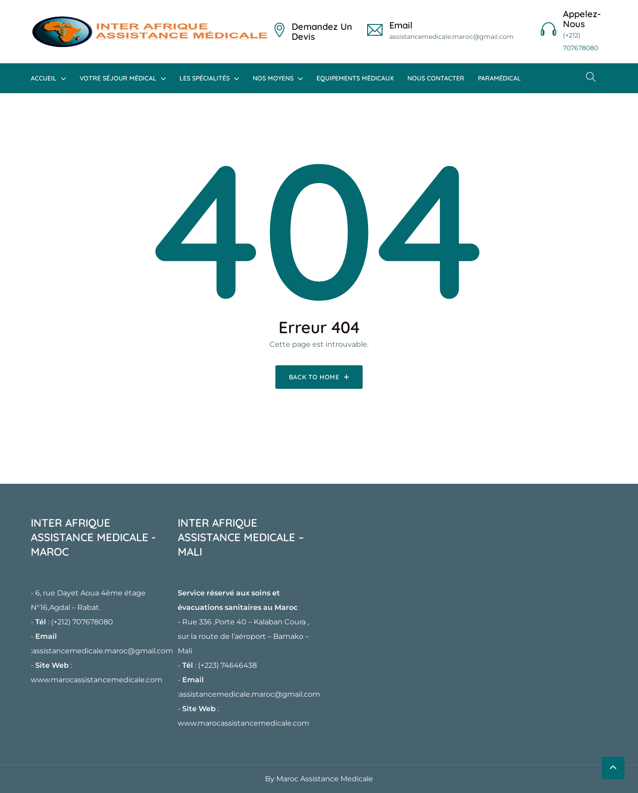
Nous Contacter (435, 78)
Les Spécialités (205, 78)
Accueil (44, 78)
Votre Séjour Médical (118, 78)
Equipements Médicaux (355, 78)
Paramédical (499, 78)
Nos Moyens (273, 78)
